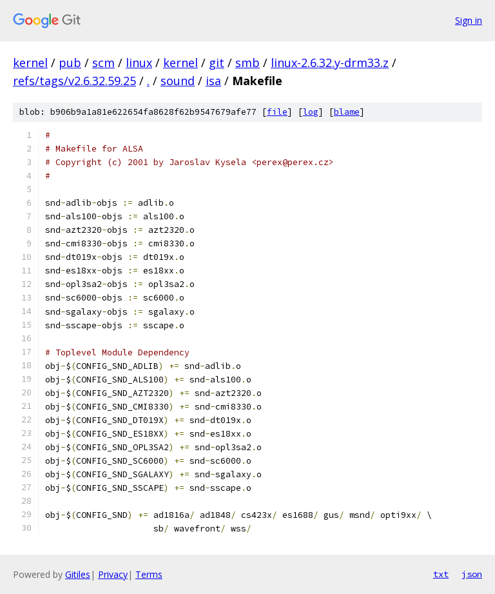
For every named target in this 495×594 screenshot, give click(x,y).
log (310, 111)
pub (70, 62)
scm (103, 62)
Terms (148, 574)
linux (139, 62)
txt (441, 574)
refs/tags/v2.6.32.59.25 (74, 80)
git (216, 62)
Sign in (468, 20)
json (471, 574)
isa (213, 80)
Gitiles (77, 574)
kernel (30, 62)
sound (177, 80)
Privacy (113, 574)
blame (347, 111)
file (277, 111)
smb (247, 62)
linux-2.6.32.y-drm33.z (330, 62)
